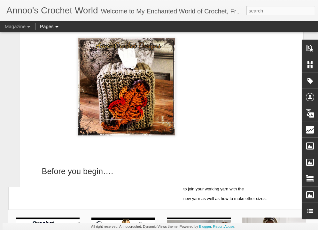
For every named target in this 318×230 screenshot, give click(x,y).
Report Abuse (223, 226)
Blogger (205, 226)
